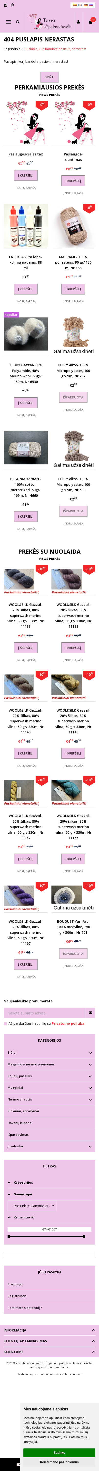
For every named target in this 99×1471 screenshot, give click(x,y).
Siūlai (12, 1052)
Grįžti (49, 77)
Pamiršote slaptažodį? (25, 1307)
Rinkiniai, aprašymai (23, 1111)
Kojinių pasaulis (20, 1076)
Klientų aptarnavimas (25, 1341)
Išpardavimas (18, 1134)
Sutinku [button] (59, 1453)
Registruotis (17, 1296)
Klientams (13, 1351)
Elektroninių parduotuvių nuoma (38, 1374)
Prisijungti (16, 1284)
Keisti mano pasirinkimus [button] (59, 1462)
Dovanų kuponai (20, 1123)
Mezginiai (15, 1087)
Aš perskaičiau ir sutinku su (46, 1023)
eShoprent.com (72, 1374)
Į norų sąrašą (26, 188)
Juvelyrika (15, 1146)
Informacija (15, 1330)
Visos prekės (49, 94)
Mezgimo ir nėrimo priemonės (31, 1064)
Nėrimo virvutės (20, 1099)
